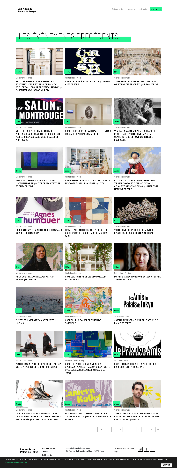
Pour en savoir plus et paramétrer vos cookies (16, 462)
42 (158, 429)
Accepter (166, 465)
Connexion (156, 9)
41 (151, 429)
